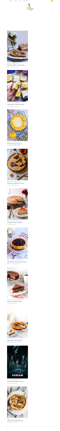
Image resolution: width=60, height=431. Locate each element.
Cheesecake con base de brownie (14, 340)
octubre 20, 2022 (9, 181)
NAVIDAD (15, 63)
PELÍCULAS (15, 379)
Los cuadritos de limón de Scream (15, 381)
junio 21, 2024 (8, 63)
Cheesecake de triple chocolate (14, 301)
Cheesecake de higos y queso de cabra (16, 65)
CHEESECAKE (12, 63)
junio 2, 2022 (8, 260)
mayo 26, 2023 (8, 142)
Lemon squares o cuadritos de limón (15, 104)
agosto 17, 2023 (9, 102)
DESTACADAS (16, 102)
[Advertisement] (30, 19)
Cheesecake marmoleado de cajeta (15, 420)
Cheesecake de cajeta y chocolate (14, 222)
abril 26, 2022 (8, 299)
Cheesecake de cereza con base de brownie (17, 262)
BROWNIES (13, 181)
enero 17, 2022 (8, 379)
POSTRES (18, 63)
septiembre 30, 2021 (9, 419)
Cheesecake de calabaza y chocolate (15, 183)
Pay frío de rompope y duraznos (14, 143)
